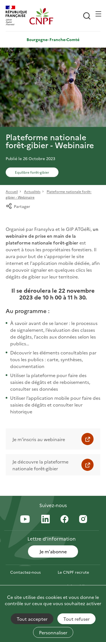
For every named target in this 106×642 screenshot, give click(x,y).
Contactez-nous (25, 572)
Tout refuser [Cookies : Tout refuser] (76, 619)
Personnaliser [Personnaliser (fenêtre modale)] (53, 632)
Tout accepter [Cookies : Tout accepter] (32, 619)
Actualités (32, 191)
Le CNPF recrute (73, 572)
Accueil (12, 191)
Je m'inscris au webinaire (38, 439)
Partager (18, 206)
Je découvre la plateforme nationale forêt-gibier (40, 464)
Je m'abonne (53, 551)
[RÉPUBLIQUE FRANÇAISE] (17, 16)
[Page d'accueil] (41, 16)
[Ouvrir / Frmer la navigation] (98, 14)
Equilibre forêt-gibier (32, 172)
